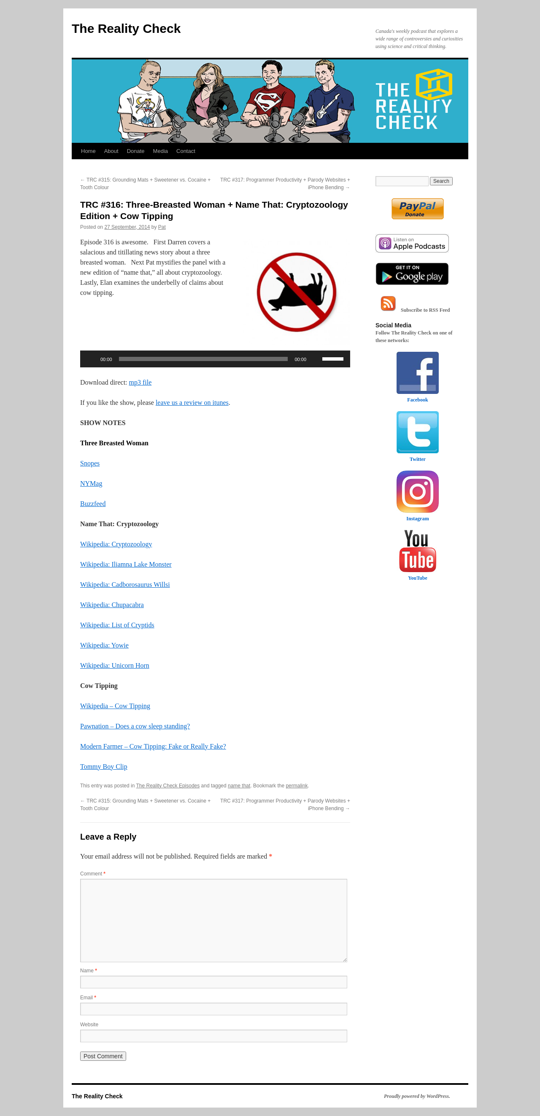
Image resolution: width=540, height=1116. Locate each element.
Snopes (90, 463)
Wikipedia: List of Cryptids (117, 625)
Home (88, 151)
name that (239, 786)
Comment (92, 874)
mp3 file (140, 382)
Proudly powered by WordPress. (417, 1096)
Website (89, 1025)
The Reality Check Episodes (168, 786)
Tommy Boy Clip (103, 766)
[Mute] (315, 359)
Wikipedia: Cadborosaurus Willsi (125, 584)
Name (88, 971)
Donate (136, 151)
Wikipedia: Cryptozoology (116, 544)
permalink (297, 786)
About (111, 151)
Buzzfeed (92, 503)
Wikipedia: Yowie (104, 645)
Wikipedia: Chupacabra (112, 604)
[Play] (91, 359)
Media (160, 151)
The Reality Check (126, 28)
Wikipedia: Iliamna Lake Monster (126, 564)
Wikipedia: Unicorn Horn (114, 665)
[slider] (203, 359)
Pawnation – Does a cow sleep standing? (135, 726)
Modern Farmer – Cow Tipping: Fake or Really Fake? (153, 746)
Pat (162, 227)
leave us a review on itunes (192, 402)
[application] (215, 359)
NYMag (91, 483)
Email (88, 998)
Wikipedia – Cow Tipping (115, 705)
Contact (185, 151)
